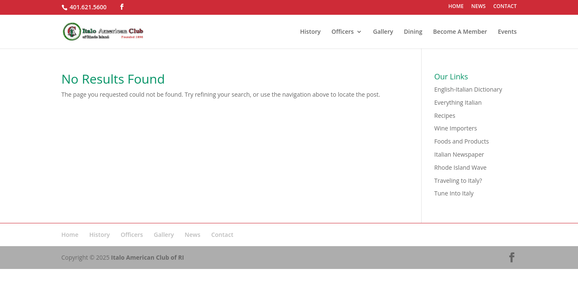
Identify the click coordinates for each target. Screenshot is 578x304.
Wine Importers (455, 128)
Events (507, 32)
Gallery (383, 32)
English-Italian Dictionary (468, 89)
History (310, 32)
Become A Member (460, 32)
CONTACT (505, 7)
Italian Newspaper (459, 154)
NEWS (478, 7)
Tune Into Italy (453, 193)
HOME (455, 7)
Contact (222, 235)
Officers (342, 32)
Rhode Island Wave (460, 167)
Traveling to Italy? (458, 180)
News (192, 235)
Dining (413, 32)
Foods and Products (461, 141)
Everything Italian (457, 102)
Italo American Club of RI (147, 257)
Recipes (444, 115)
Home (70, 235)
